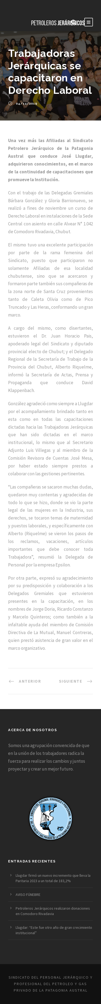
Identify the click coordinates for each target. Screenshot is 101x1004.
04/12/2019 (26, 103)
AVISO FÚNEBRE (28, 894)
